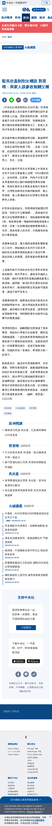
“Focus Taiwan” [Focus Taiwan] (34, 812)
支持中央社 (39, 9)
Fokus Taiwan (13, 755)
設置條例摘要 (13, 791)
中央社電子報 (32, 769)
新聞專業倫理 (13, 794)
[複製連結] (18, 100)
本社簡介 (11, 783)
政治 (26, 17)
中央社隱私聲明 (37, 820)
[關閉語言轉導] (50, 805)
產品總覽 (30, 783)
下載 (45, 3)
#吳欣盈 (7, 408)
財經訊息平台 (32, 794)
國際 (34, 17)
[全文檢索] (48, 9)
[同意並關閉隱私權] (50, 817)
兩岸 (42, 17)
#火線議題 (20, 408)
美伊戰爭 (7, 17)
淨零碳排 (30, 763)
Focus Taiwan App (34, 755)
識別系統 (11, 786)
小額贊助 (26, 627)
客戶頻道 (30, 786)
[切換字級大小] (25, 100)
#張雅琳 (7, 413)
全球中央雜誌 (32, 758)
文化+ (29, 760)
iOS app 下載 (32, 749)
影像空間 (30, 788)
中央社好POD (32, 772)
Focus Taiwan (13, 749)
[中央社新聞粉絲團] (26, 737)
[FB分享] (4, 100)
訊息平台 (30, 791)
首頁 (4, 37)
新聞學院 (30, 766)
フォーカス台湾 (14, 751)
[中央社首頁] (26, 9)
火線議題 (15, 506)
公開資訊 (11, 788)
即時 (18, 17)
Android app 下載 (34, 751)
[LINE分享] (11, 100)
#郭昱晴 (32, 408)
